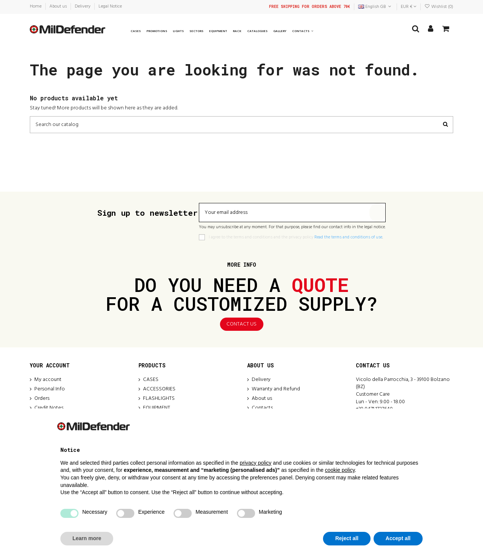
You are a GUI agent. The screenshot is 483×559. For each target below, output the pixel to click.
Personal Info (49, 389)
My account (48, 380)
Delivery (83, 6)
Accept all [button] (398, 538)
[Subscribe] (377, 212)
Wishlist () (439, 7)
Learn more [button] (86, 538)
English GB (375, 7)
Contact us (241, 324)
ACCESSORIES (159, 389)
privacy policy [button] (255, 463)
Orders (41, 398)
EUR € (409, 7)
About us (58, 6)
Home (36, 6)
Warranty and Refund (276, 389)
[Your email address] (284, 212)
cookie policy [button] (340, 470)
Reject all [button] (346, 538)
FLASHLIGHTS (159, 398)
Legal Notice (110, 6)
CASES (150, 380)
